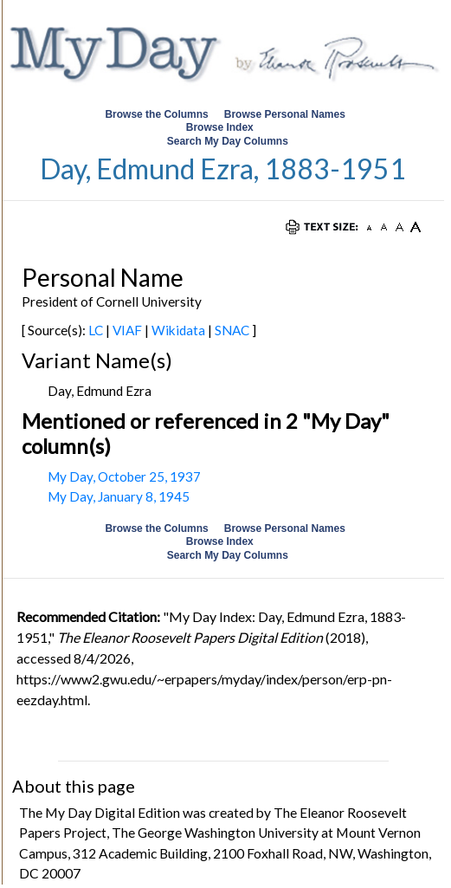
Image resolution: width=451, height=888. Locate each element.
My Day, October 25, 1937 (124, 476)
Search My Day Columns (227, 141)
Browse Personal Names (286, 114)
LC (95, 330)
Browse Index (220, 127)
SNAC (232, 330)
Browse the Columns (156, 114)
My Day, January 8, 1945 (119, 496)
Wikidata (178, 330)
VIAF (127, 330)
